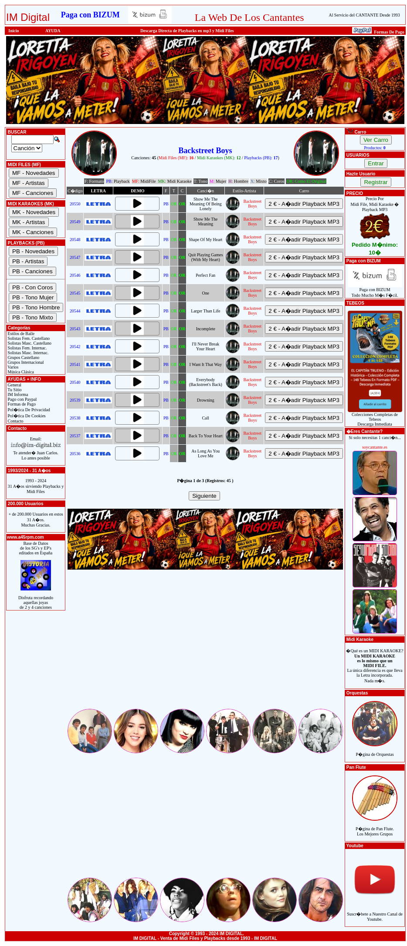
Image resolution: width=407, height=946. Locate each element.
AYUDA (53, 30)
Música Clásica (20, 371)
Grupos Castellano (23, 357)
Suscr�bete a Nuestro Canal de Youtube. (375, 912)
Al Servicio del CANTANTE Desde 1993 (364, 15)
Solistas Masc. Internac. (27, 352)
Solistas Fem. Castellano (28, 338)
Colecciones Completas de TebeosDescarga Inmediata (375, 417)
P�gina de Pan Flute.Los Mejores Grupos (374, 826)
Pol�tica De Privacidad (28, 409)
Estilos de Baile (20, 333)
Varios (12, 367)
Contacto (15, 421)
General (14, 384)
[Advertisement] (205, 647)
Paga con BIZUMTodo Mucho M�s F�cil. (375, 290)
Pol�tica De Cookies (26, 415)
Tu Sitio (14, 389)
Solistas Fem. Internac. (27, 348)
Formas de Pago (21, 404)
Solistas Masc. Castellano (29, 343)
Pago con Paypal (22, 399)
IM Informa (17, 394)
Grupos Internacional (25, 362)
